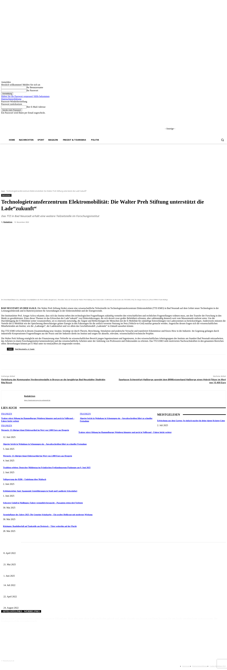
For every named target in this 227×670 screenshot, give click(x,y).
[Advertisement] (113, 165)
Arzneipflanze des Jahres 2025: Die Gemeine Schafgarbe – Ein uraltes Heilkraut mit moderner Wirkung (47, 515)
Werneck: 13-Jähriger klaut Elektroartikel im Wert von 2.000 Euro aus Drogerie (33, 430)
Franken (6, 414)
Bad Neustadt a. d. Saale (24, 349)
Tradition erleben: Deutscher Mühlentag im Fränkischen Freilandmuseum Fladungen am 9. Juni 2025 (47, 468)
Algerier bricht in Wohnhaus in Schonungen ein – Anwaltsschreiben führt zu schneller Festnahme (45, 444)
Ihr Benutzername (35, 87)
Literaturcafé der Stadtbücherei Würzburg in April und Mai (27, 548)
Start (3, 191)
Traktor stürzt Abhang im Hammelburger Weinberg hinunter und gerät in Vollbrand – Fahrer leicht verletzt (125, 432)
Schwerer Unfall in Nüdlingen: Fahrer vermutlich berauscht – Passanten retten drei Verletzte (43, 503)
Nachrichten (6, 195)
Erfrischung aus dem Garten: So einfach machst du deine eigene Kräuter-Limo (191, 421)
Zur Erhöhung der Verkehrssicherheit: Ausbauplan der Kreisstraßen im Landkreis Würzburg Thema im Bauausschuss (50, 580)
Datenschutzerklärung (11, 99)
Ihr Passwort (32, 90)
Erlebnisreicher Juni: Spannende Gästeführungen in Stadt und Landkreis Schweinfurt (40, 491)
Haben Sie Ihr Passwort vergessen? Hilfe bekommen (25, 96)
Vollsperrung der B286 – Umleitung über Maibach (24, 479)
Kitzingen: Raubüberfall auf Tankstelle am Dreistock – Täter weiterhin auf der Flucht (40, 526)
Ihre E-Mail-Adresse (36, 107)
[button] (222, 139)
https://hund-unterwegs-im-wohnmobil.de (37, 400)
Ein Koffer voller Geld (12, 592)
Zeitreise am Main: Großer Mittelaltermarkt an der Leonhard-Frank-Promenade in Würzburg (40, 560)
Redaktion (7, 222)
